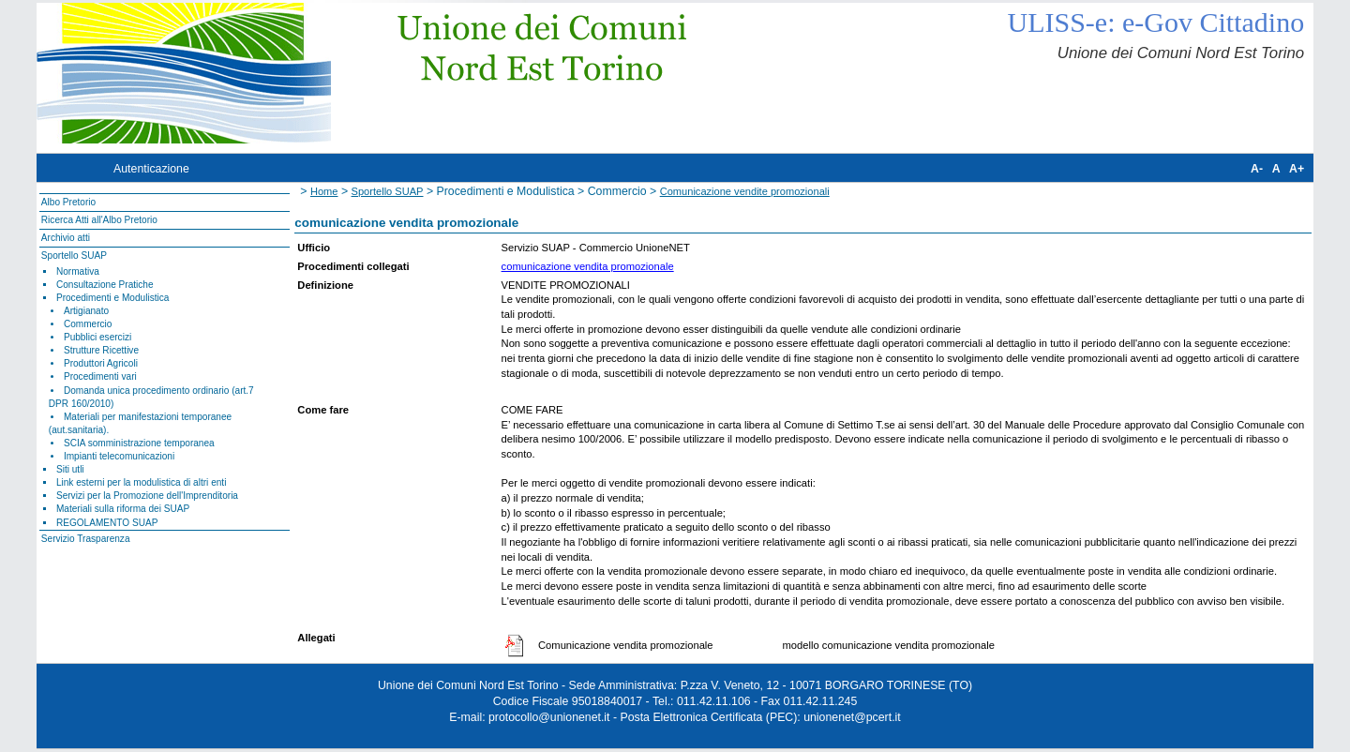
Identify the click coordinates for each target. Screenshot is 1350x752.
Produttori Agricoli (101, 363)
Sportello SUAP (74, 255)
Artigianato (86, 311)
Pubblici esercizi (97, 337)
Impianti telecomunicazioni (119, 456)
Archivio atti (65, 238)
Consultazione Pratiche (105, 284)
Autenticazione (151, 168)
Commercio (88, 324)
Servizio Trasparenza (85, 539)
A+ (1296, 168)
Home (324, 191)
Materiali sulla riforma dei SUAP (122, 509)
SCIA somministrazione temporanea (139, 443)
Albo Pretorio (68, 202)
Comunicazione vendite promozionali (745, 191)
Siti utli (70, 469)
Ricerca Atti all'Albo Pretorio (99, 220)
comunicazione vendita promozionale (588, 266)
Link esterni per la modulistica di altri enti (141, 482)
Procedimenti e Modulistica (112, 298)
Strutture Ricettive (101, 350)
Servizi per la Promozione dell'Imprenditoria (147, 495)
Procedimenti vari (100, 376)
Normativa (77, 271)
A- (1257, 168)
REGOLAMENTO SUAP (107, 523)
